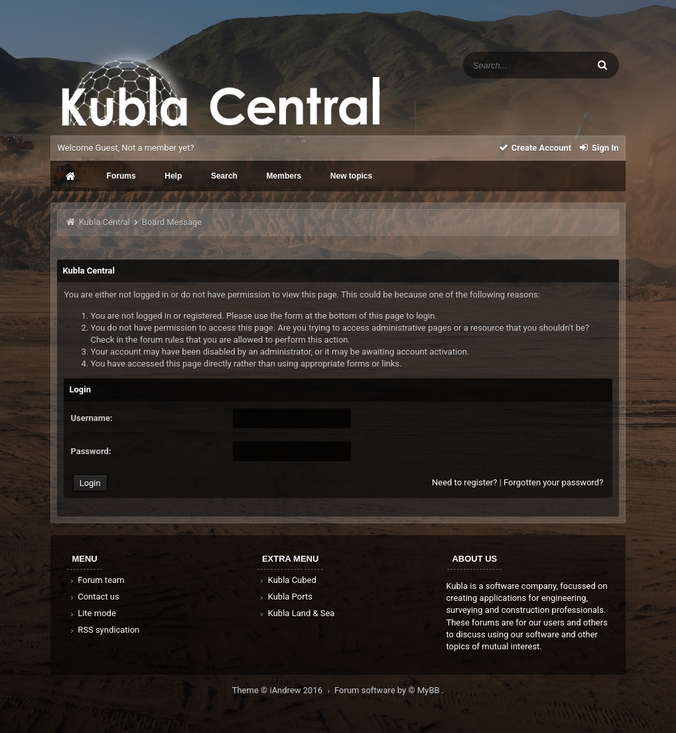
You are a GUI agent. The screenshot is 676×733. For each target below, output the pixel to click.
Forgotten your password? (553, 482)
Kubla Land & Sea (296, 613)
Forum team (96, 580)
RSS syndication (103, 630)
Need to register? (464, 482)
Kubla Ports (285, 597)
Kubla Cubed (287, 580)
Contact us (93, 597)
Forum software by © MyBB (388, 690)
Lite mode (91, 613)
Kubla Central (104, 222)
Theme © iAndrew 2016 (283, 690)
